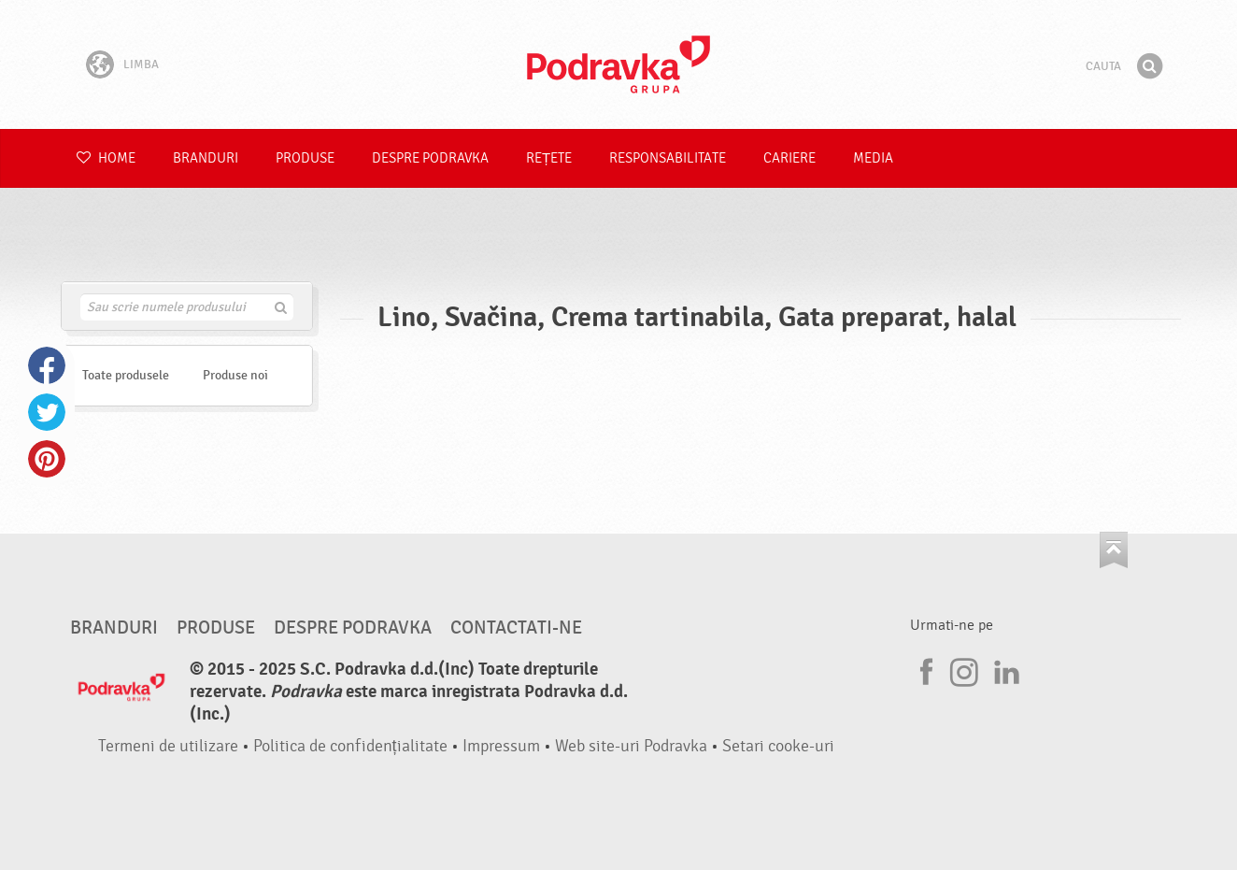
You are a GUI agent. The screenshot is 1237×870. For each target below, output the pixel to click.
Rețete (549, 158)
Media (873, 158)
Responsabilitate (667, 158)
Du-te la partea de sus (1114, 550)
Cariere (789, 158)
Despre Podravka (430, 158)
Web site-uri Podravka (631, 746)
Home (106, 158)
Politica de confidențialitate (350, 746)
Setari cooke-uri (778, 746)
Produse (305, 158)
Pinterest (46, 459)
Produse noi (235, 375)
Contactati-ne (516, 628)
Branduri (205, 158)
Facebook (46, 365)
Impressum (501, 746)
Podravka (618, 64)
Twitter (46, 412)
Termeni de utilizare (168, 746)
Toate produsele (125, 375)
